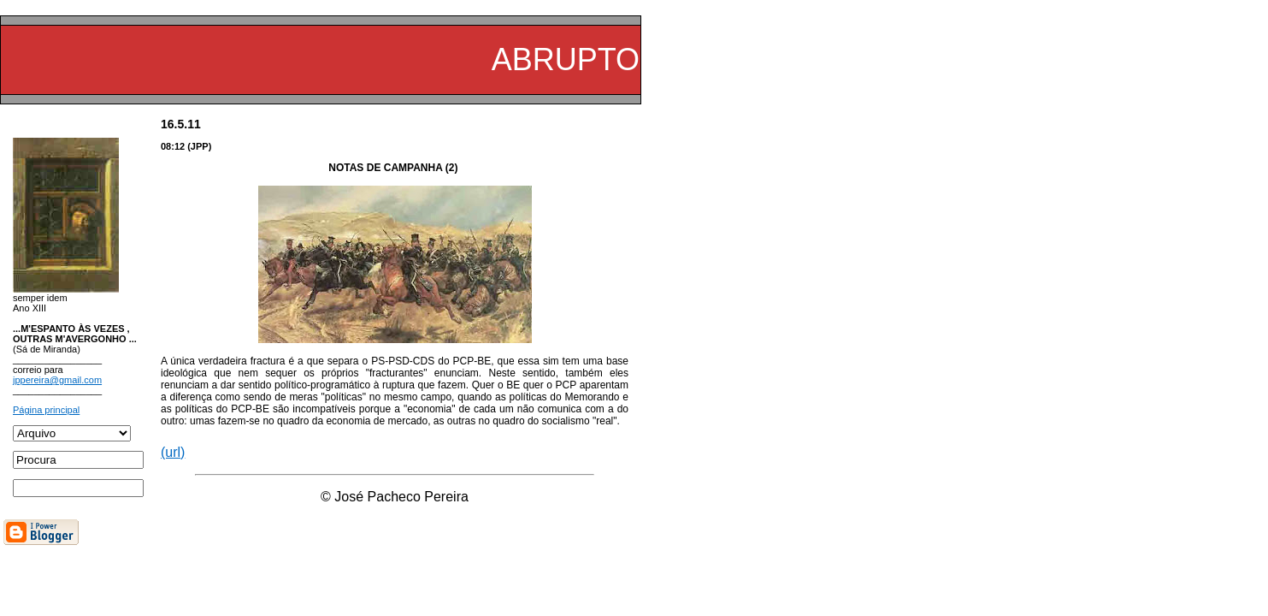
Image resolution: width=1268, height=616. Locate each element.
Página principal (46, 410)
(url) (173, 452)
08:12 (173, 146)
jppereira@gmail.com (57, 380)
